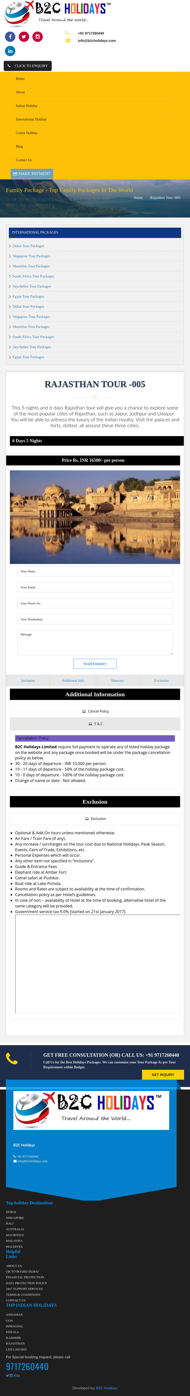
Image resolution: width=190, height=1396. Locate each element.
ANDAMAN (14, 1314)
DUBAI (11, 1212)
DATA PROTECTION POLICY (26, 1283)
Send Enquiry (95, 663)
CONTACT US (16, 1300)
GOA (9, 1320)
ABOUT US (14, 1265)
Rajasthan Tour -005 (165, 198)
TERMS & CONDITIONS (23, 1294)
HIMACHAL (14, 1326)
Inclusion (28, 680)
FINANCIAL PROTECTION (25, 1277)
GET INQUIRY (163, 1074)
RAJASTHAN (15, 1343)
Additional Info (73, 680)
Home (138, 198)
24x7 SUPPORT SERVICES (24, 1289)
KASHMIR (13, 1337)
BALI (9, 1223)
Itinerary (117, 680)
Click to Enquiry (28, 66)
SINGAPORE (15, 1217)
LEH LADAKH (16, 1349)
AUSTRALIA (15, 1229)
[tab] (95, 711)
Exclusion (161, 680)
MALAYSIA (14, 1241)
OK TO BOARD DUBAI (22, 1271)
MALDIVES (14, 1246)
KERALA (12, 1332)
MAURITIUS (15, 1235)
